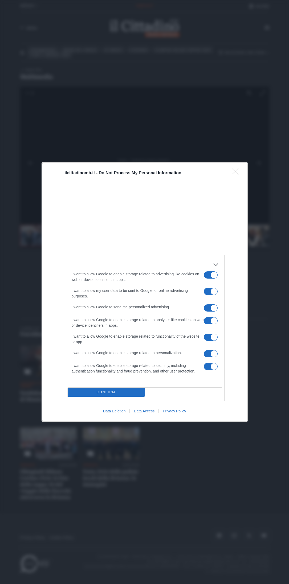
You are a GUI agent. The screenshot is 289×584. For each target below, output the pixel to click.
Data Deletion (114, 411)
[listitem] (145, 264)
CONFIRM (106, 392)
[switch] (211, 275)
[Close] (237, 173)
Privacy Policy (174, 411)
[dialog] (144, 292)
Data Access (144, 411)
